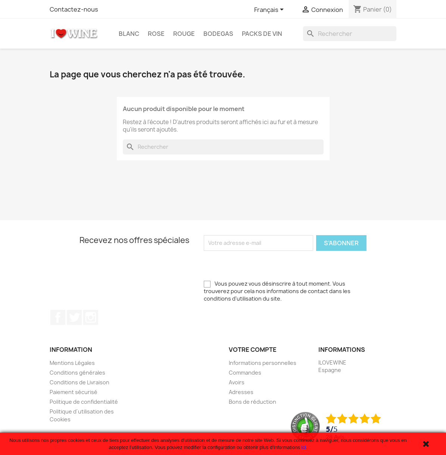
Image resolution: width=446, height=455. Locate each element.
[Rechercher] (349, 33)
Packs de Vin (262, 34)
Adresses (241, 392)
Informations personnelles (262, 362)
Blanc (129, 34)
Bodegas (218, 34)
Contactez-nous (74, 9)
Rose (156, 34)
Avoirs (236, 382)
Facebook (57, 317)
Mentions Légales (72, 362)
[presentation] (260, 265)
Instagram (90, 317)
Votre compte (253, 349)
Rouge (184, 34)
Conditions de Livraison (79, 382)
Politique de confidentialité (84, 401)
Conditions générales (77, 372)
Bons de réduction (252, 401)
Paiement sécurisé (73, 392)
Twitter (74, 317)
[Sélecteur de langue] (270, 10)
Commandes (245, 372)
